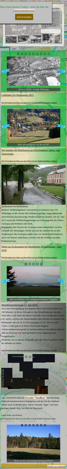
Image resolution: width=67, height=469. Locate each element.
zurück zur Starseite (56, 466)
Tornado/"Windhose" (35, 397)
